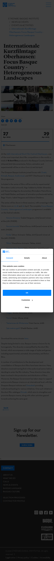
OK (27, 293)
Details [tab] (27, 258)
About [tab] (44, 258)
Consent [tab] (9, 258)
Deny (27, 307)
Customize (27, 300)
